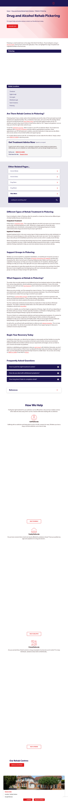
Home (8, 11)
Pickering (11, 51)
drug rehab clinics (28, 121)
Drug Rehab (13, 188)
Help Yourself (34, 521)
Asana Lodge (8, 791)
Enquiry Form (24, 154)
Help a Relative (34, 633)
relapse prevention (47, 323)
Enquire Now (12, 26)
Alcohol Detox (14, 176)
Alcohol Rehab (14, 171)
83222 (27, 352)
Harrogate (12, 97)
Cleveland (12, 91)
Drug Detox (13, 182)
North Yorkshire (14, 103)
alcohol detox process (21, 296)
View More (13, 193)
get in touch (38, 347)
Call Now (29, 799)
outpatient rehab (19, 223)
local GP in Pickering (21, 129)
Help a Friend (34, 746)
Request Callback (39, 799)
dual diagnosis (27, 286)
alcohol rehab (10, 44)
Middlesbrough (14, 100)
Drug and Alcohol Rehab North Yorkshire (23, 11)
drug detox (23, 306)
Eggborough (13, 94)
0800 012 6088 (14, 137)
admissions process (18, 127)
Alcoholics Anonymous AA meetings (40, 258)
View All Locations (16, 765)
